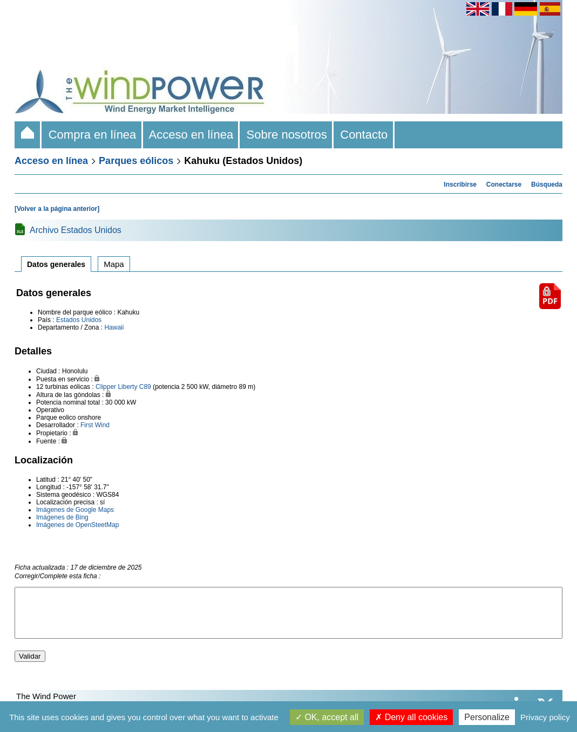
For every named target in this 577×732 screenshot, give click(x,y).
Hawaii (114, 327)
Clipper (106, 387)
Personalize (487, 717)
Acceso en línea (191, 134)
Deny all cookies (411, 717)
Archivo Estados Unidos (75, 230)
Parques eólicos (136, 160)
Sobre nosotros (287, 134)
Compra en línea (92, 134)
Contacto (364, 134)
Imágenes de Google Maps (75, 510)
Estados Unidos (78, 320)
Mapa (114, 264)
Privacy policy (545, 717)
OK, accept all (326, 717)
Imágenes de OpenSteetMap (77, 525)
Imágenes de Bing (62, 517)
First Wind (95, 425)
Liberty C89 (134, 387)
